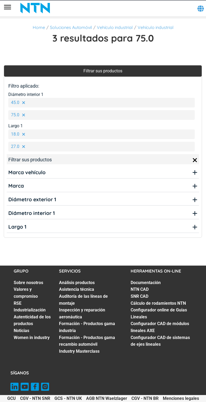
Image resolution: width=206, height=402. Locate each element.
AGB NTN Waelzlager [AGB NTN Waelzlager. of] (106, 398)
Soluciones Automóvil (71, 27)
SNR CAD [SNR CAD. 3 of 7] (139, 296)
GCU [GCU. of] (11, 398)
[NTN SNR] (35, 8)
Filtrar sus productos (102, 70)
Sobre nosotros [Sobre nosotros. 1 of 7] (28, 282)
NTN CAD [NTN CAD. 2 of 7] (140, 289)
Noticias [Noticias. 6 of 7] (21, 330)
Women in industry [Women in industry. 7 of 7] (32, 337)
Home (39, 27)
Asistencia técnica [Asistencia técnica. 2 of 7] (76, 289)
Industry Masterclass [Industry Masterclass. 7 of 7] (79, 351)
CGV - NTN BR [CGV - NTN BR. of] (145, 398)
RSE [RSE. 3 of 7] (17, 303)
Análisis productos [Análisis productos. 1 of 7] (77, 282)
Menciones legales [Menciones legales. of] (181, 398)
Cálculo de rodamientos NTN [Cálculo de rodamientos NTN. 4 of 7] (158, 303)
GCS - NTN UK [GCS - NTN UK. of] (68, 398)
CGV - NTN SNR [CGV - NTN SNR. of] (35, 398)
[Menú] (7, 8)
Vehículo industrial (115, 27)
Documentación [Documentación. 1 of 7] (146, 282)
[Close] (195, 160)
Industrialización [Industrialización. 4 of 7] (30, 309)
